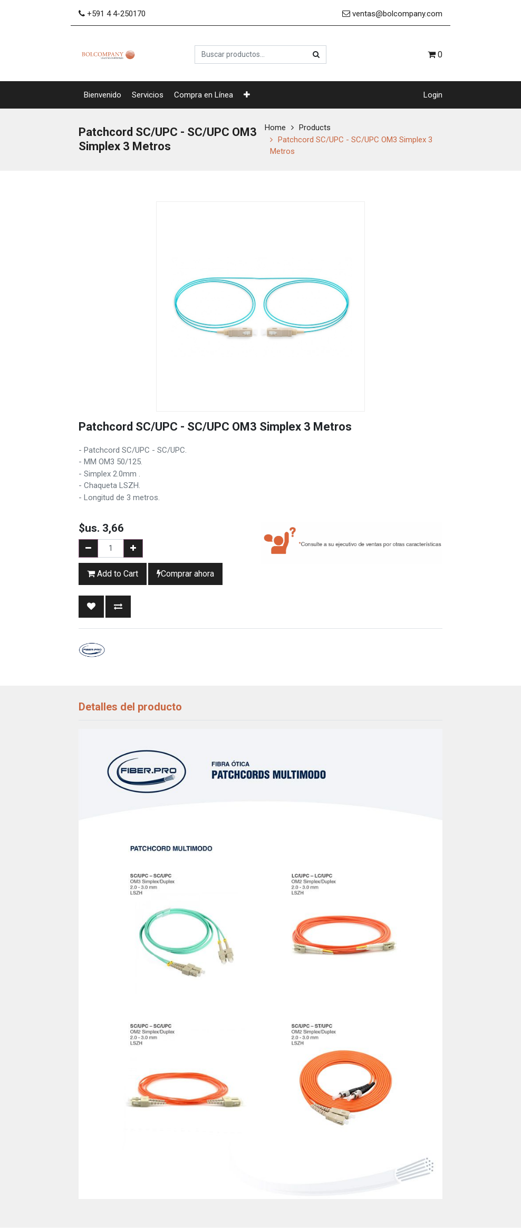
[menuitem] (103, 95)
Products (315, 127)
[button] (246, 95)
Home (275, 127)
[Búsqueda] (316, 54)
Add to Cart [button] (112, 574)
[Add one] (133, 548)
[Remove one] (88, 548)
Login (432, 95)
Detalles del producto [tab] (130, 706)
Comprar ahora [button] (185, 574)
